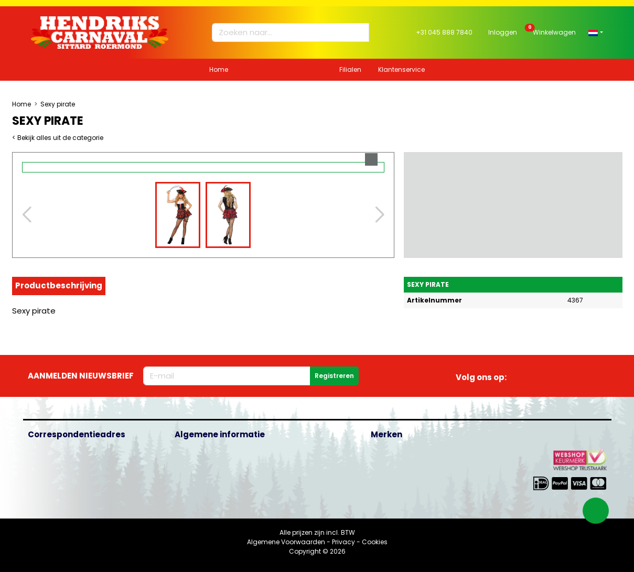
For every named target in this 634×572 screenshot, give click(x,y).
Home (218, 69)
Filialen (350, 69)
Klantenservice (401, 69)
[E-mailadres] (226, 376)
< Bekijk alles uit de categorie (57, 137)
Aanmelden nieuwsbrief (81, 375)
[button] (595, 32)
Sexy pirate (57, 104)
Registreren (334, 375)
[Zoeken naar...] (286, 32)
